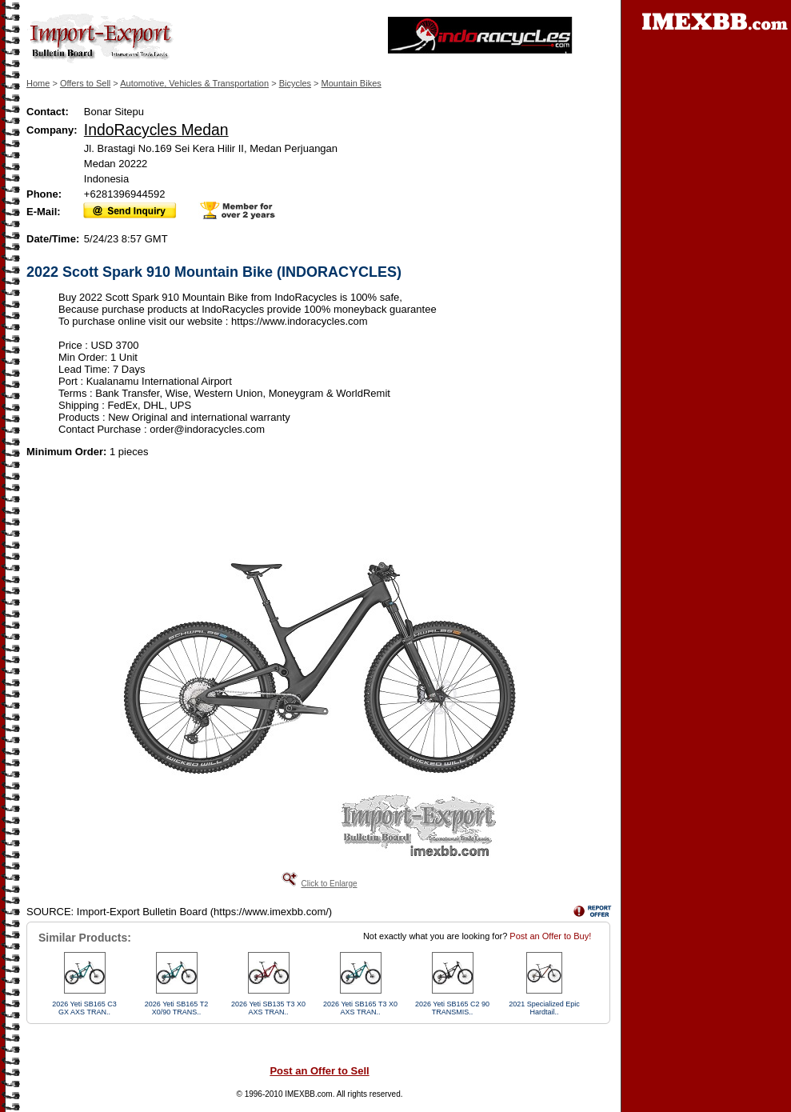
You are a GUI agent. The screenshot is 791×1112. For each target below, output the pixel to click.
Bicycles (295, 83)
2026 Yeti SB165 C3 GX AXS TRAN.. (84, 1008)
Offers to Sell (85, 83)
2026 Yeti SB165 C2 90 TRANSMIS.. (452, 1008)
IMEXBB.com (308, 1094)
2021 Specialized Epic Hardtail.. (544, 1008)
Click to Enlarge (329, 883)
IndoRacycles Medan (156, 129)
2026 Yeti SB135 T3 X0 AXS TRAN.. (268, 1008)
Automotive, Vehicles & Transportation (194, 83)
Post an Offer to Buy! (550, 936)
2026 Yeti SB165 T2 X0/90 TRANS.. (176, 1008)
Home (38, 83)
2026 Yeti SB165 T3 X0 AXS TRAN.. (360, 1008)
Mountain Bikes (352, 83)
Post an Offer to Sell (319, 1071)
